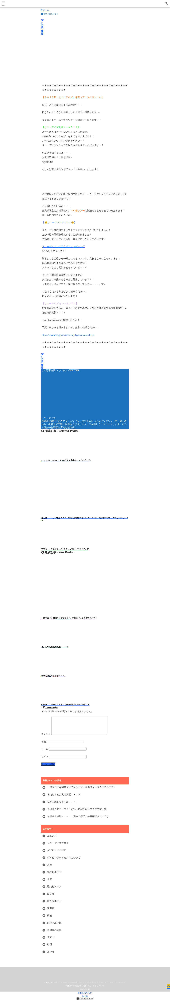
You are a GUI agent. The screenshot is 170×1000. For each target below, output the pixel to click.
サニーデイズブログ (58, 847)
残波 (49, 920)
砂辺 (49, 948)
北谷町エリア (54, 876)
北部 (49, 883)
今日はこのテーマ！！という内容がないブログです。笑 (77, 813)
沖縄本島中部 (54, 927)
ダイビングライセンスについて (63, 861)
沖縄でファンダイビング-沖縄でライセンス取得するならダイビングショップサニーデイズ (89, 987)
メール (44, 753)
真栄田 (50, 941)
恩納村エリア (54, 890)
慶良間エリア (54, 905)
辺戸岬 (50, 956)
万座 (49, 869)
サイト (44, 760)
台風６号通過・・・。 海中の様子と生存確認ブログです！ (79, 820)
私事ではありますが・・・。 (62, 806)
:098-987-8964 (85, 998)
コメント (46, 738)
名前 (43, 745)
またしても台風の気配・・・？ (63, 799)
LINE (85, 996)
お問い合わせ (85, 993)
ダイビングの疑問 (56, 854)
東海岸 (50, 912)
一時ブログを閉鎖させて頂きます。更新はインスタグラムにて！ (81, 791)
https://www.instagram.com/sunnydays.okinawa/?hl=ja (68, 335)
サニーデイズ (48, 418)
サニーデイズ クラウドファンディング (63, 247)
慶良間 (50, 898)
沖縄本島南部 (54, 934)
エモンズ (52, 840)
